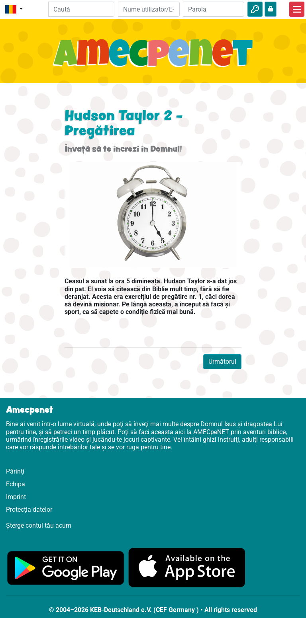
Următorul (222, 361)
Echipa (15, 484)
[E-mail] (148, 9)
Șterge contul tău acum (38, 525)
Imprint (16, 497)
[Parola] (213, 9)
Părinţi (15, 471)
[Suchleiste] (81, 9)
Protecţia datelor (29, 509)
